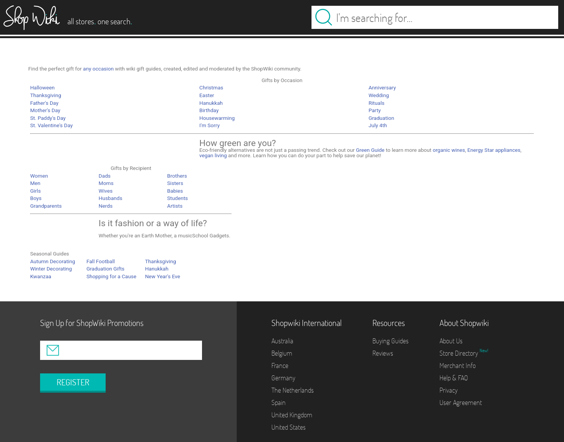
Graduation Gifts (105, 269)
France (279, 365)
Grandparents (46, 206)
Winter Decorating (51, 269)
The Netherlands (292, 390)
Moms (106, 183)
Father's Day (44, 103)
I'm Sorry (209, 125)
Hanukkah (211, 103)
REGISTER (73, 382)
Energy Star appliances (493, 150)
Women (39, 176)
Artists (175, 206)
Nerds (106, 206)
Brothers (177, 176)
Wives (106, 191)
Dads (105, 176)
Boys (36, 198)
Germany (283, 377)
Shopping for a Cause (111, 276)
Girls (35, 191)
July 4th (378, 125)
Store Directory (459, 353)
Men (35, 183)
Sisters (175, 183)
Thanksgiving (45, 95)
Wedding (379, 95)
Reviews (382, 353)
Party (375, 110)
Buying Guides (390, 340)
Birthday (209, 110)
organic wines (449, 150)
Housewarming (217, 118)
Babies (175, 191)
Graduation (381, 118)
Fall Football (100, 261)
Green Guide (370, 150)
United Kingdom (291, 414)
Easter (206, 95)
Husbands (110, 198)
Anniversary (382, 87)
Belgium (281, 353)
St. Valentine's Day (51, 125)
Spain (278, 402)
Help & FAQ (453, 377)
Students (177, 198)
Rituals (376, 103)
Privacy (448, 390)
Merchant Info (457, 365)
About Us (451, 340)
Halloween (42, 87)
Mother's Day (45, 110)
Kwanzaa (40, 276)
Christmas (211, 87)
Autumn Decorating (52, 261)
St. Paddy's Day (48, 118)
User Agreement (460, 402)
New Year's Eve (162, 276)
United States (288, 427)
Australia (282, 340)
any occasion (98, 69)
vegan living (213, 155)
